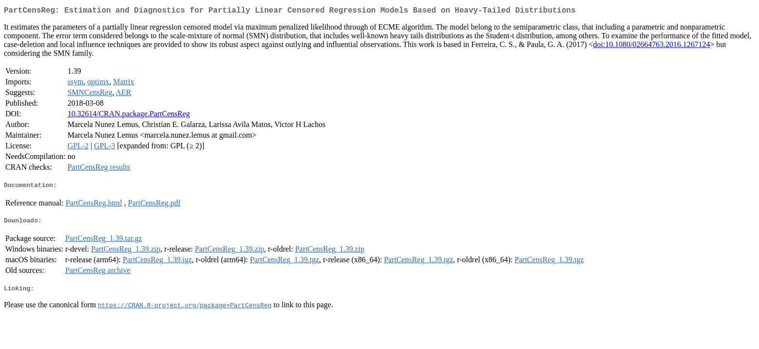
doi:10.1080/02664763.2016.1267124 (651, 46)
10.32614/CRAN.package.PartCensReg (128, 115)
